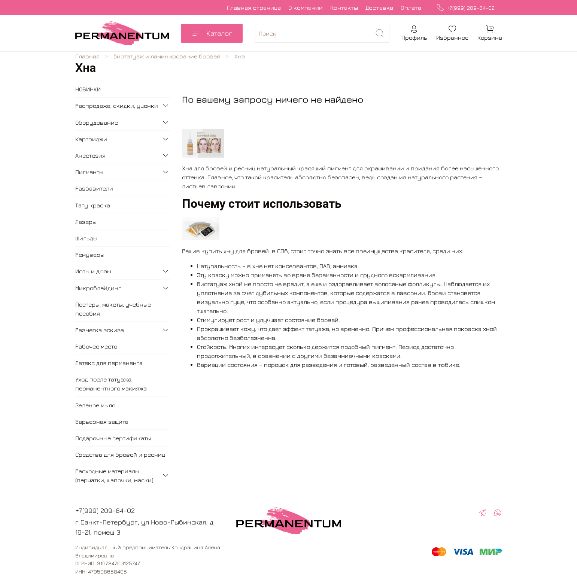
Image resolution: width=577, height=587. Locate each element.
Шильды (86, 238)
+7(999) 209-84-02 (465, 8)
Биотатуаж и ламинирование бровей (167, 56)
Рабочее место (96, 346)
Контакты (344, 7)
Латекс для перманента (109, 362)
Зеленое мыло (95, 405)
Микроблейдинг (98, 288)
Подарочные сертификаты (113, 438)
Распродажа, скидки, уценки (116, 105)
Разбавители (94, 188)
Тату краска (92, 205)
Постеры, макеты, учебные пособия (113, 309)
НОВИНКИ (88, 89)
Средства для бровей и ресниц (120, 454)
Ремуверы (89, 254)
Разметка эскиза (99, 329)
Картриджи (91, 139)
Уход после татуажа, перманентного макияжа (111, 384)
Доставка (379, 7)
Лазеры (86, 221)
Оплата (411, 7)
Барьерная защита (101, 421)
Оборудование (96, 122)
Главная (87, 56)
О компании (305, 7)
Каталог (211, 33)
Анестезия (90, 155)
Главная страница (254, 7)
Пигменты (89, 171)
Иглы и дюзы (93, 271)
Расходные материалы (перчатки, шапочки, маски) (114, 475)
